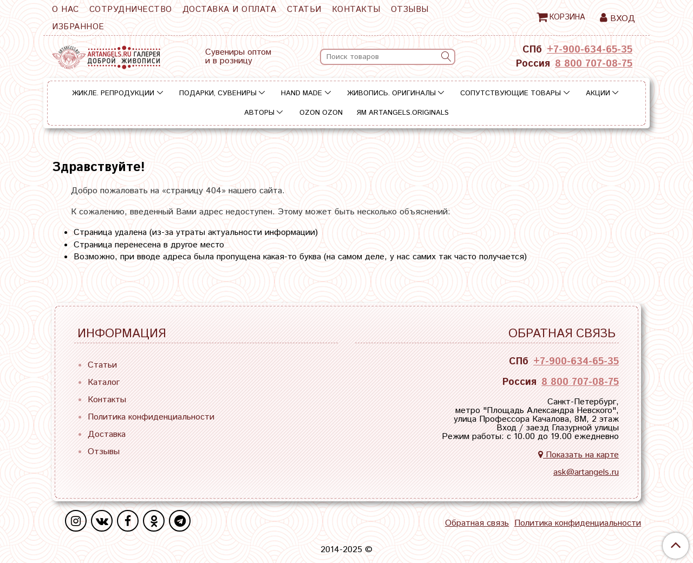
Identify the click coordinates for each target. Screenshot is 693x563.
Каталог (104, 382)
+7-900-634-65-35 (589, 50)
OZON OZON (321, 113)
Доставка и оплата (229, 9)
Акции (598, 93)
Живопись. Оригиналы (391, 93)
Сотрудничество (130, 9)
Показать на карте (578, 455)
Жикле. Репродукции (113, 93)
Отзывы (410, 9)
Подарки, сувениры (218, 93)
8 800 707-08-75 (593, 64)
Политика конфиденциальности (151, 417)
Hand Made (301, 93)
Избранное (78, 26)
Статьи (304, 9)
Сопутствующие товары (510, 93)
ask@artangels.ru (586, 472)
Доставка (107, 434)
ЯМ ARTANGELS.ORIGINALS (402, 113)
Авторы (259, 113)
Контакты (356, 9)
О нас (65, 9)
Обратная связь (477, 523)
